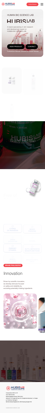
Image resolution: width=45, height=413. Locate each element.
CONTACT (32, 47)
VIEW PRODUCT (15, 47)
